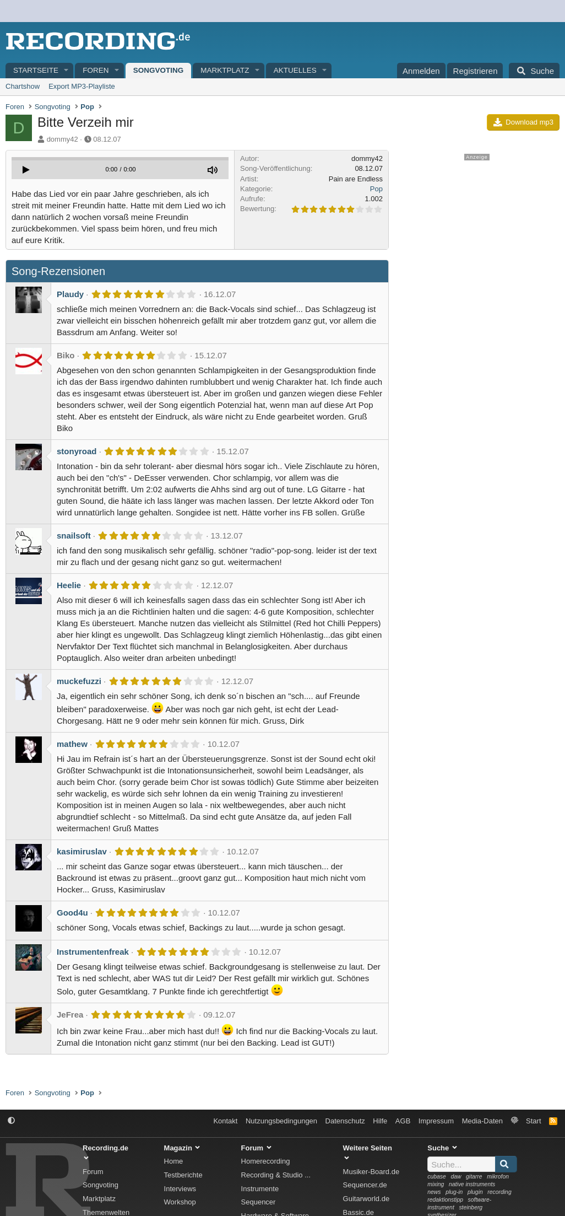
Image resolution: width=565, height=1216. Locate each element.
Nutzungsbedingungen (281, 1121)
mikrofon (498, 1177)
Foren (95, 70)
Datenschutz (345, 1121)
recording (499, 1192)
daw (455, 1177)
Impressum (436, 1121)
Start (533, 1121)
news (434, 1192)
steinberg (470, 1207)
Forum (93, 1171)
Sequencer (258, 1202)
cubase (436, 1177)
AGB (402, 1121)
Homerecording (265, 1161)
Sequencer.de (365, 1185)
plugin (475, 1192)
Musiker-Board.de (371, 1171)
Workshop (180, 1202)
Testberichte (183, 1175)
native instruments (472, 1184)
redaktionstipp (445, 1200)
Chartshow (23, 86)
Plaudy (70, 294)
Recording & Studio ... (276, 1175)
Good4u (72, 912)
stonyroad (77, 451)
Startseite (35, 70)
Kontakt (225, 1121)
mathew (72, 744)
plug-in (454, 1192)
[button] (66, 71)
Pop (376, 189)
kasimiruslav (82, 851)
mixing (435, 1184)
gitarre (474, 1177)
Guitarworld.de (366, 1199)
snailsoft (74, 535)
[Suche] (534, 70)
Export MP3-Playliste (81, 86)
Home (173, 1161)
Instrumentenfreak (93, 951)
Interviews (180, 1189)
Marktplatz (224, 70)
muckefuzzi (79, 681)
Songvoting (158, 70)
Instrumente (260, 1189)
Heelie (69, 585)
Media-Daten (482, 1121)
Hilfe (380, 1121)
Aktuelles (295, 70)
